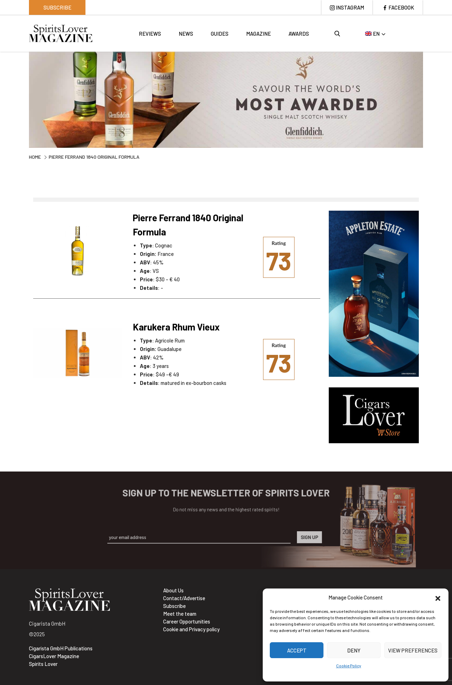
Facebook (401, 7)
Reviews (150, 33)
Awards (299, 33)
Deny (354, 650)
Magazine (258, 33)
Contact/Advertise (184, 598)
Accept (297, 650)
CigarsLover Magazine (54, 656)
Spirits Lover (43, 664)
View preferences (413, 650)
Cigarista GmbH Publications (61, 648)
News (186, 33)
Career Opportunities (186, 621)
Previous (23, 98)
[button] (437, 597)
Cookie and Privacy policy (191, 629)
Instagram (350, 7)
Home (35, 157)
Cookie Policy (348, 665)
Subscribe (57, 7)
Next (428, 98)
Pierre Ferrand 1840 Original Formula (188, 224)
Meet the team (179, 613)
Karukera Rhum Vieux (176, 326)
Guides (219, 33)
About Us (173, 590)
